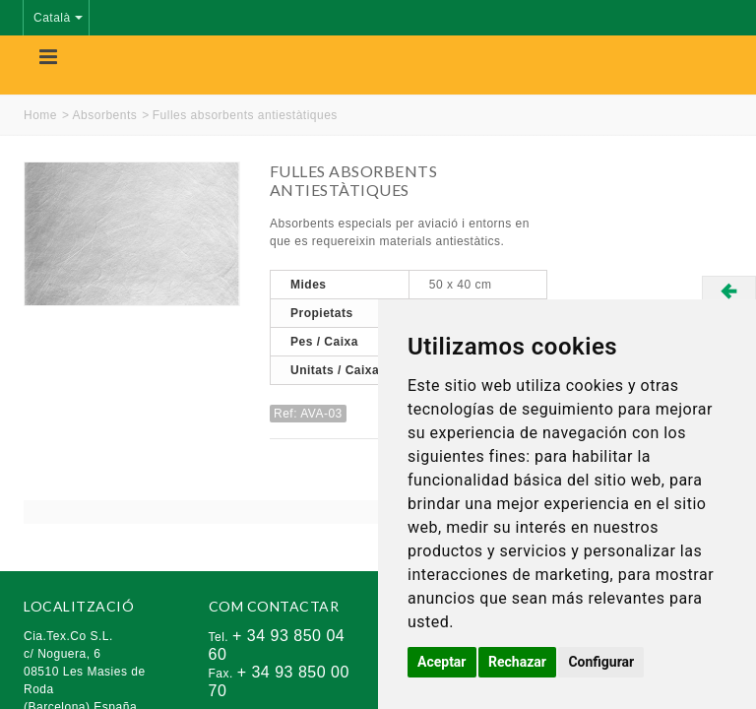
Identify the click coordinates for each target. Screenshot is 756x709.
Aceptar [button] (442, 662)
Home (40, 115)
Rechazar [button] (517, 662)
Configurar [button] (601, 662)
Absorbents (105, 115)
